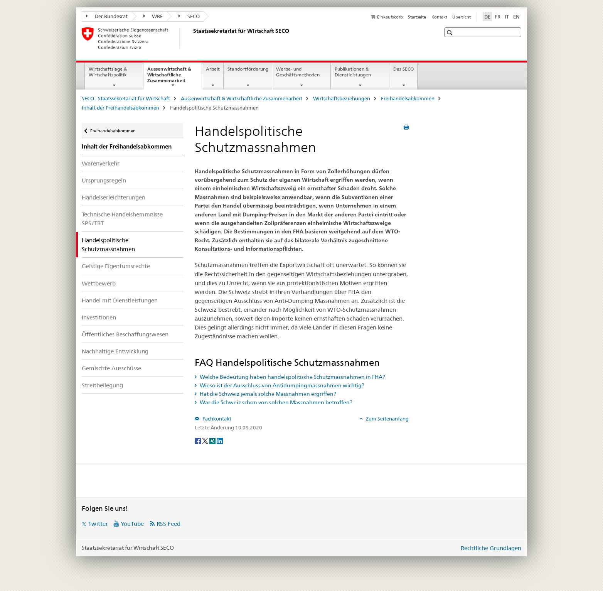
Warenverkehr (101, 163)
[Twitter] (205, 440)
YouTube (132, 523)
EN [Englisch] (516, 17)
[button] (450, 32)
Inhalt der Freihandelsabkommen (120, 108)
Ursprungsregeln (104, 180)
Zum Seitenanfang (387, 418)
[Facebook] (198, 440)
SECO (189, 16)
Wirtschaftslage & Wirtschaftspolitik (108, 72)
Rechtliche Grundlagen (491, 548)
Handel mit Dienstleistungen (120, 300)
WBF (153, 16)
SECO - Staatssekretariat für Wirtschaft (126, 98)
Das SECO (403, 69)
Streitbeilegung (102, 385)
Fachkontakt (216, 418)
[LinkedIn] (220, 440)
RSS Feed (168, 523)
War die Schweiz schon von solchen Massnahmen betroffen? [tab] (275, 402)
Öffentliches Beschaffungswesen (125, 334)
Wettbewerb (99, 283)
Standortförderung (247, 69)
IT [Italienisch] (507, 17)
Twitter (98, 523)
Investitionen (99, 317)
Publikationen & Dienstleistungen (353, 72)
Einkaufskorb (390, 17)
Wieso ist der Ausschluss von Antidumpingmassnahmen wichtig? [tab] (281, 385)
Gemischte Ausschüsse (111, 368)
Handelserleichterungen (113, 197)
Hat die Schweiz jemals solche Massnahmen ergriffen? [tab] (267, 394)
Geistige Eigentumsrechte (116, 266)
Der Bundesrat (107, 16)
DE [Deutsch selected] (487, 17)
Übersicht (461, 17)
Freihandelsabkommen (408, 98)
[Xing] (213, 440)
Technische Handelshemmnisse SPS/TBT (122, 219)
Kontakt (439, 17)
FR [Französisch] (497, 17)
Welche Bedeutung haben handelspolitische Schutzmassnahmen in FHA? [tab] (292, 377)
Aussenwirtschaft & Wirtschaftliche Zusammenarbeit (174, 77)
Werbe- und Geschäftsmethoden (298, 72)
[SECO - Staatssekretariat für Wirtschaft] (192, 38)
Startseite (417, 17)
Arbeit (213, 69)
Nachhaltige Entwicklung (115, 351)
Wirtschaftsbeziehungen (341, 98)
